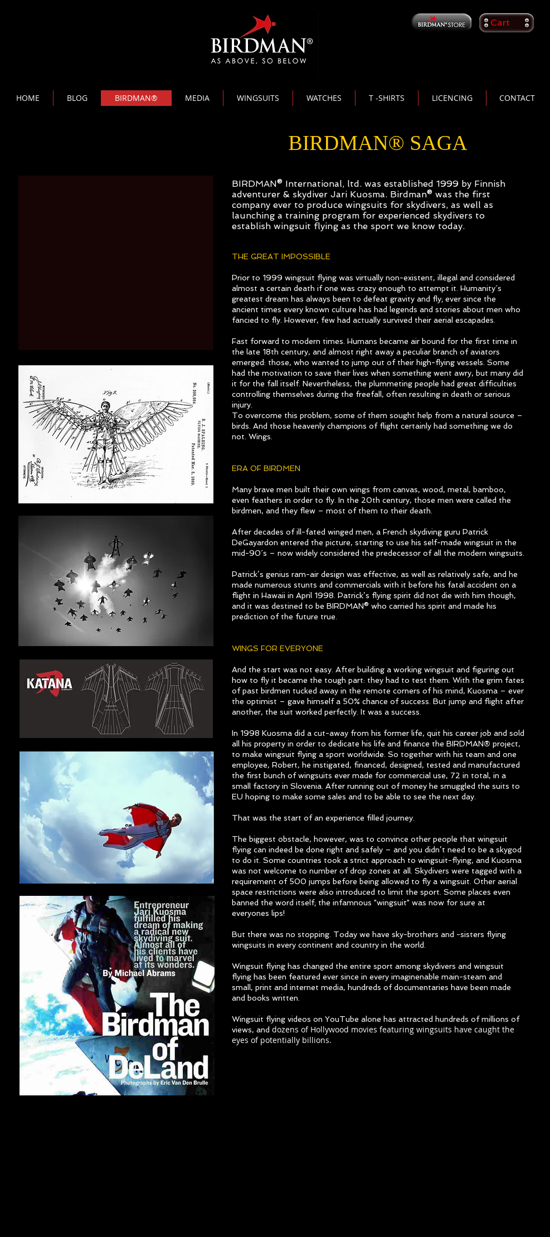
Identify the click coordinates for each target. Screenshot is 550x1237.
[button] (506, 22)
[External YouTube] (115, 263)
